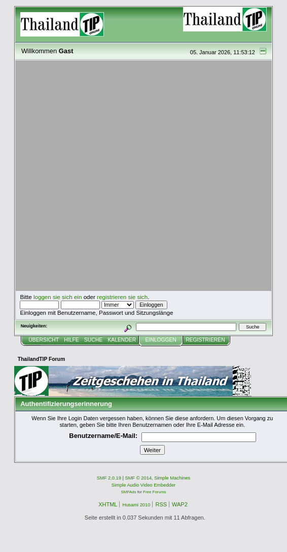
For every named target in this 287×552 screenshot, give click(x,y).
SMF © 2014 (138, 478)
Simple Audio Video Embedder (143, 485)
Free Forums (154, 492)
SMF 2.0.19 (109, 478)
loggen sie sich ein (57, 296)
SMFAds (128, 492)
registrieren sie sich (122, 296)
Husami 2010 (136, 504)
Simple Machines (172, 478)
